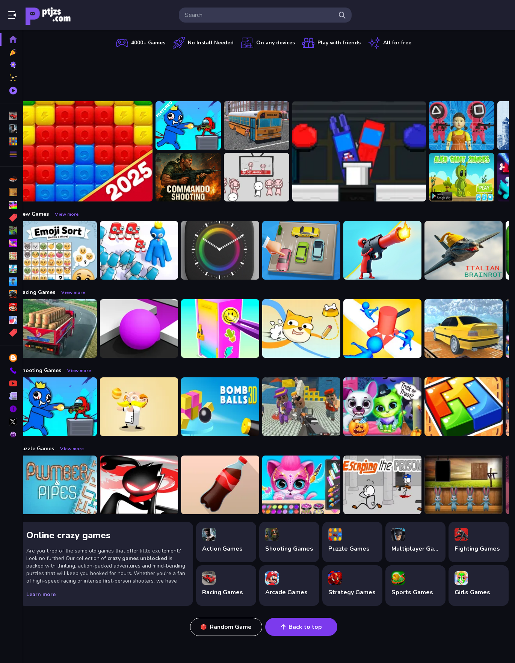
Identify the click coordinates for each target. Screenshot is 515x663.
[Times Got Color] (231, 250)
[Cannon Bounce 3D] (231, 406)
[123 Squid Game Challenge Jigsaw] (473, 125)
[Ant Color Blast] (97, 151)
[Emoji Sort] (69, 250)
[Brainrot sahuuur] (475, 250)
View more (78, 214)
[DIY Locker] (231, 328)
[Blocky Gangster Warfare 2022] (312, 406)
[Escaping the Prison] (394, 485)
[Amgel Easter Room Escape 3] (475, 485)
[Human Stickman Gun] (394, 250)
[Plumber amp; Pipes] (69, 485)
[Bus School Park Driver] (268, 125)
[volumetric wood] (475, 406)
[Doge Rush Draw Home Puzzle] (312, 328)
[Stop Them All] (394, 328)
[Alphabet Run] (150, 250)
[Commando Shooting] (199, 177)
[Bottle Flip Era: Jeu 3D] (231, 485)
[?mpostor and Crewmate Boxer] (370, 151)
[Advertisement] (269, 73)
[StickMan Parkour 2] (150, 485)
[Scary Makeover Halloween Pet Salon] (394, 406)
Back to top (307, 627)
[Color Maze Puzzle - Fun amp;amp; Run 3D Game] (150, 328)
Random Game (232, 627)
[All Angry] (268, 177)
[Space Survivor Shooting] (199, 125)
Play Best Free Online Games (48, 15)
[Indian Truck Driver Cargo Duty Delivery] (69, 328)
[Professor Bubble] (150, 406)
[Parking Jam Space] (312, 250)
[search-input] (259, 15)
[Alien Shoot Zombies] (473, 177)
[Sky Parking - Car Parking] (475, 328)
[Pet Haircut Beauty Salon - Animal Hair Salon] (312, 485)
